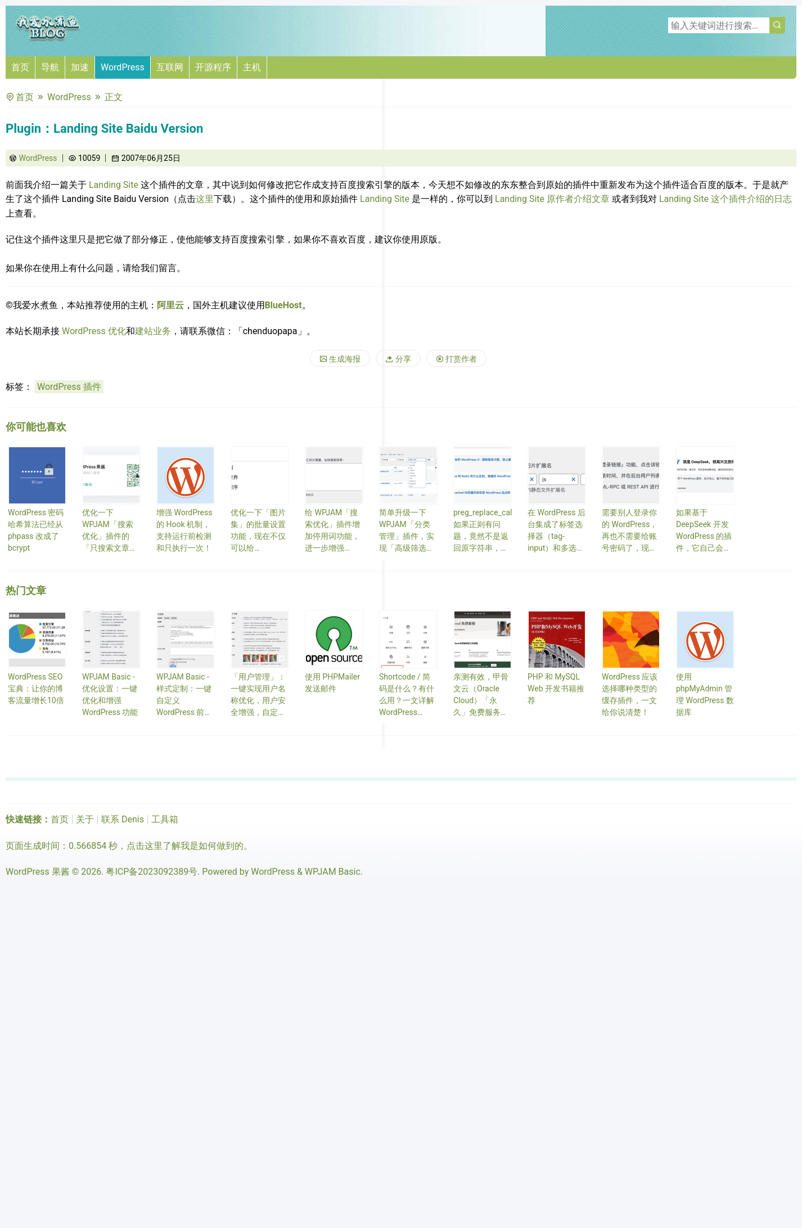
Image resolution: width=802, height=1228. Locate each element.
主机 (252, 67)
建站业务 (153, 331)
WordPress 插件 (69, 386)
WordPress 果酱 (38, 871)
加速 (80, 67)
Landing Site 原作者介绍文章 (552, 199)
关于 (85, 819)
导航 (50, 67)
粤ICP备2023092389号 (151, 871)
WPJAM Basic (333, 871)
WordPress (123, 67)
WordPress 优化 (94, 331)
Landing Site (113, 184)
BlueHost (283, 305)
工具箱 (164, 819)
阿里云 (170, 305)
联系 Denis (122, 819)
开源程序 (213, 67)
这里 (205, 199)
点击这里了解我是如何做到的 (185, 845)
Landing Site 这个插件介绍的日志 (725, 199)
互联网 (169, 67)
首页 (20, 67)
